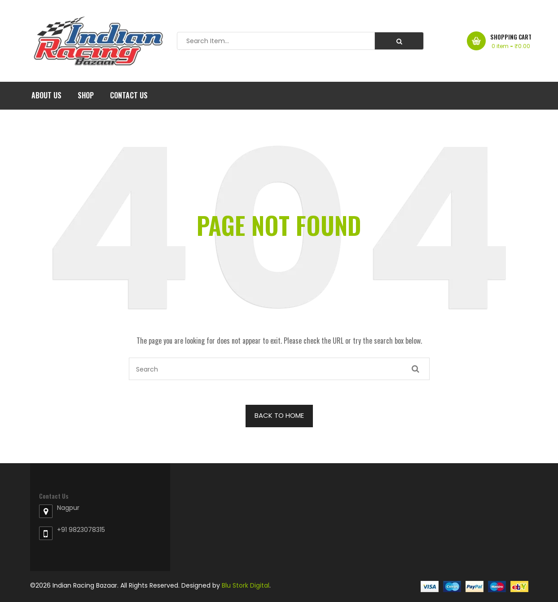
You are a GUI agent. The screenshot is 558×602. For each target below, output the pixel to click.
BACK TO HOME (279, 415)
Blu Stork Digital (245, 585)
